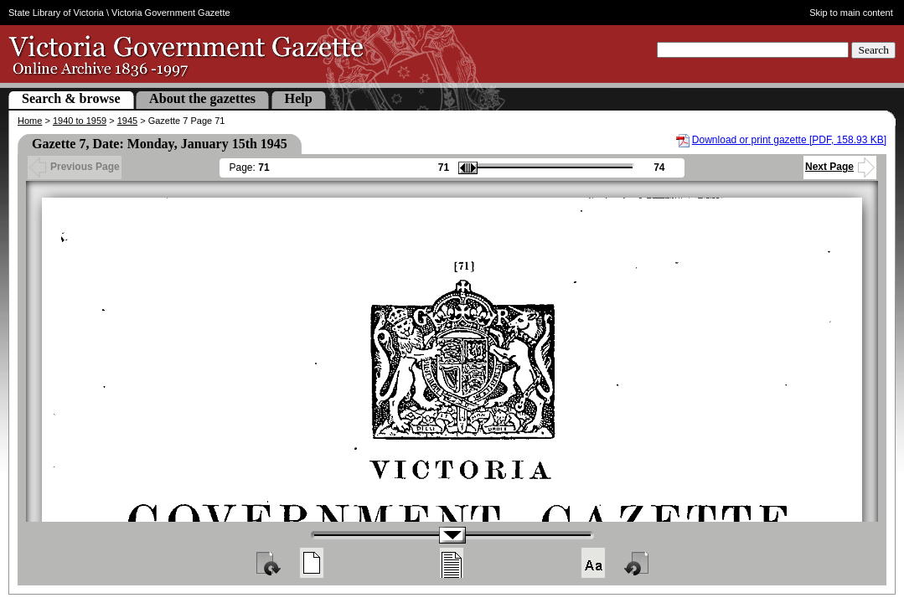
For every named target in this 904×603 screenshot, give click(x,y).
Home (30, 121)
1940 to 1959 (79, 121)
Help (299, 98)
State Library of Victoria (56, 13)
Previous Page (74, 167)
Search (873, 50)
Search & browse (71, 98)
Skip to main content (851, 13)
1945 (127, 121)
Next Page (840, 167)
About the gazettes (202, 98)
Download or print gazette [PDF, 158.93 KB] (789, 140)
